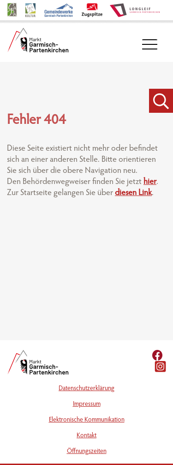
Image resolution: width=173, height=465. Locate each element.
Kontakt (86, 436)
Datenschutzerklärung (86, 388)
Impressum (87, 404)
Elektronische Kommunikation (87, 420)
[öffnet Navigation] (150, 44)
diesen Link (133, 193)
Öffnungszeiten (87, 451)
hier (149, 182)
